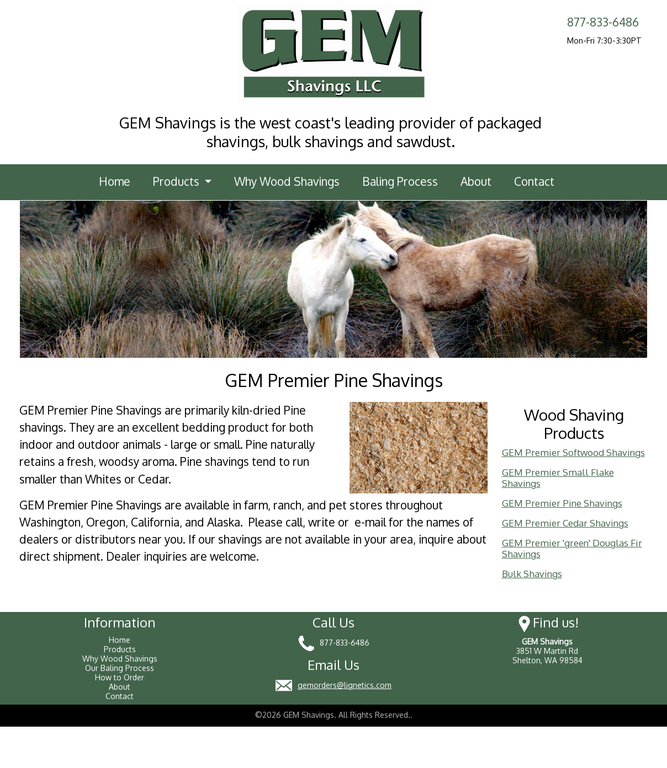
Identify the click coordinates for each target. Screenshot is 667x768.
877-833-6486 (603, 22)
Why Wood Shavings (287, 181)
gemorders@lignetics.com (344, 685)
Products (120, 649)
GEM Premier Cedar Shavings (565, 523)
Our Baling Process (119, 668)
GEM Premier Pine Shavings (562, 503)
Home (114, 181)
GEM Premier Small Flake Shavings (558, 477)
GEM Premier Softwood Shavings (573, 452)
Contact (534, 181)
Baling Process (400, 181)
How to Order (119, 677)
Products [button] (177, 181)
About (475, 181)
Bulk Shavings (532, 573)
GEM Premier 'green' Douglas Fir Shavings (572, 548)
